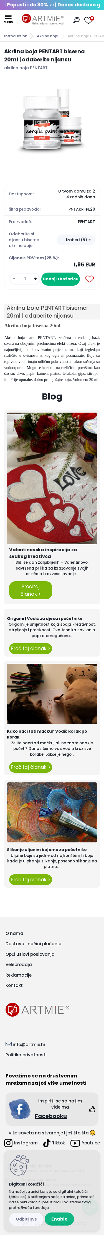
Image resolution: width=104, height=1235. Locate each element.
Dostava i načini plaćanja (34, 944)
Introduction (15, 36)
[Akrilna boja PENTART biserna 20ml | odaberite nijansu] (52, 123)
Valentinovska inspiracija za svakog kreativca (43, 553)
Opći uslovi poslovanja (30, 954)
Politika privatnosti (26, 1055)
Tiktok (54, 1143)
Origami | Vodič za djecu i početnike (45, 618)
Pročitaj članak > (31, 590)
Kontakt (14, 985)
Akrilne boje (47, 36)
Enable (59, 1219)
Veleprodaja (19, 964)
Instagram (21, 1143)
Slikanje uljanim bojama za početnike (47, 849)
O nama (14, 933)
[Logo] (43, 19)
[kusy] (25, 279)
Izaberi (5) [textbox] (76, 240)
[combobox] (76, 240)
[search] (76, 20)
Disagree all (26, 1219)
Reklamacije (19, 975)
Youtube (85, 1143)
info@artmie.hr (29, 1044)
